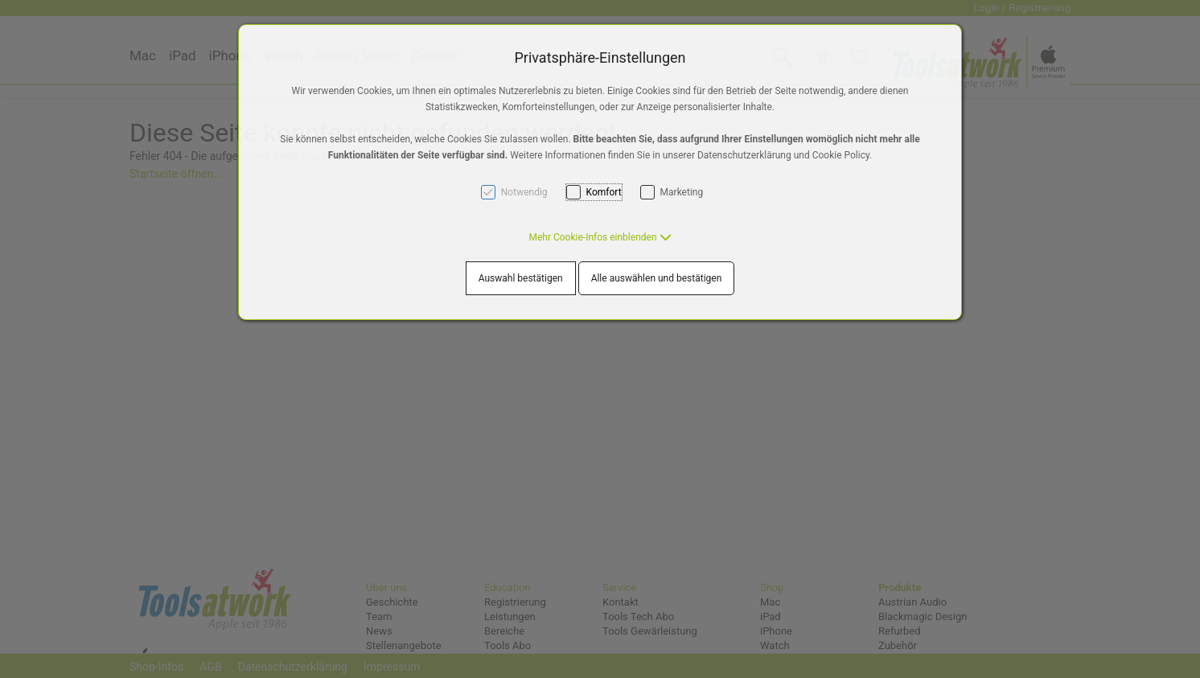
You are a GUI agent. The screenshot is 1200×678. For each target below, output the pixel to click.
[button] (599, 237)
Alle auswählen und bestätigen (656, 278)
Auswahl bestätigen (521, 278)
